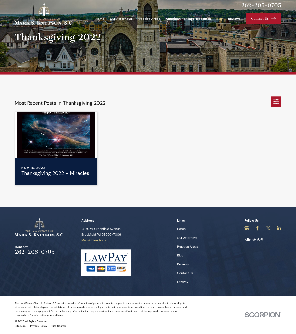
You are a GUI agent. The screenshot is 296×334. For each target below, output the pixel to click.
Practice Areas (187, 247)
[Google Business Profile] (246, 228)
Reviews (183, 264)
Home (181, 229)
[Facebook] (257, 228)
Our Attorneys (187, 238)
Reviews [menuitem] (234, 19)
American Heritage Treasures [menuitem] (188, 19)
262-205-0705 (261, 5)
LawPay (182, 282)
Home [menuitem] (100, 19)
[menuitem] (20, 326)
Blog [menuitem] (219, 19)
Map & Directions (93, 240)
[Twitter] (268, 228)
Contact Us (185, 273)
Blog (180, 255)
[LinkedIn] (279, 228)
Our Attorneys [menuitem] (121, 19)
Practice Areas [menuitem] (148, 19)
